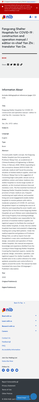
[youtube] (17, 371)
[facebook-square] (8, 371)
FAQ (3, 345)
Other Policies (7, 393)
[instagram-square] (13, 371)
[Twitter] (11, 66)
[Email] (14, 66)
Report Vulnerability (10, 382)
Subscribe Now (7, 361)
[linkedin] (4, 371)
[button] (31, 17)
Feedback (6, 342)
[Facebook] (8, 66)
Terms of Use (6, 389)
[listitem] (6, 316)
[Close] (37, 6)
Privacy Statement (8, 385)
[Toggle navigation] (35, 17)
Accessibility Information (11, 349)
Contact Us (6, 338)
